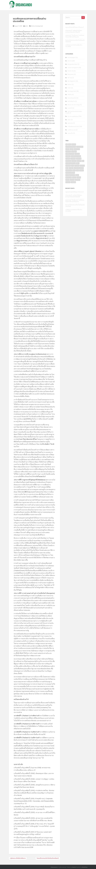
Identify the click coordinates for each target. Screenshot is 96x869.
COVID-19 (70, 71)
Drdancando (54, 867)
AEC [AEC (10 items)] (70, 144)
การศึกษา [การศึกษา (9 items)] (68, 156)
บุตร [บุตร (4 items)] (72, 165)
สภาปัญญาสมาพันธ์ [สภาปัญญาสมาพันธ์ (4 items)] (70, 175)
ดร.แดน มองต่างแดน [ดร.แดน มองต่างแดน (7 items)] (70, 163)
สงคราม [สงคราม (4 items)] (81, 170)
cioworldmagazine (73, 68)
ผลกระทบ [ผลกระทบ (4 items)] (82, 165)
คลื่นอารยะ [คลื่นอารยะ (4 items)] (68, 161)
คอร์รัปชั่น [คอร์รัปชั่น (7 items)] (74, 161)
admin (26, 26)
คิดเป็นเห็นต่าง (71, 101)
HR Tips (70, 78)
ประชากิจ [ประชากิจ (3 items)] (77, 165)
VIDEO (69, 95)
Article (32, 26)
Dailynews (71, 74)
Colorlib (74, 867)
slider (69, 88)
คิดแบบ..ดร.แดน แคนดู (73, 105)
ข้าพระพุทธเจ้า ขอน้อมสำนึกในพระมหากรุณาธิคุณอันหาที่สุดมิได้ (73, 31)
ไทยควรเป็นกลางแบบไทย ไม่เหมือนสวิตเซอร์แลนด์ (75, 41)
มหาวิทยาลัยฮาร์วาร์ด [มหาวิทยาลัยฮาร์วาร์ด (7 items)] (78, 168)
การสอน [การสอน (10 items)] (67, 158)
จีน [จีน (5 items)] (83, 161)
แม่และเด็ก (70, 133)
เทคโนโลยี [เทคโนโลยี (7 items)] (77, 180)
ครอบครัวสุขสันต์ (72, 98)
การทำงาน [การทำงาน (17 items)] (68, 151)
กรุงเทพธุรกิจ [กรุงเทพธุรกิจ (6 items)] (80, 147)
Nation (69, 84)
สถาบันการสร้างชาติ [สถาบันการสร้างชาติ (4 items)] (70, 172)
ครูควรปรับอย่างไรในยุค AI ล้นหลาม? (74, 27)
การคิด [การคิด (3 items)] (67, 149)
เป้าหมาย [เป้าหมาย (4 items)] (68, 182)
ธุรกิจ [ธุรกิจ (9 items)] (78, 163)
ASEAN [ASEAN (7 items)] (73, 144)
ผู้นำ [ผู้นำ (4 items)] (67, 168)
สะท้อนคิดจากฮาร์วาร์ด (73, 126)
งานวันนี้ (70, 108)
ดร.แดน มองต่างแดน (73, 116)
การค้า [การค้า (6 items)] (71, 149)
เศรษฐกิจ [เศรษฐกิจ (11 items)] (73, 182)
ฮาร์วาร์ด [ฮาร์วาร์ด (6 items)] (72, 180)
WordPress (84, 867)
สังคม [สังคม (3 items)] (77, 175)
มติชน (69, 120)
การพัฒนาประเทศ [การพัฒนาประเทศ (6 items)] (70, 154)
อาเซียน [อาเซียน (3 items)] (78, 177)
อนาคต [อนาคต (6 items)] (74, 177)
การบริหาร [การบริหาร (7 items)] (74, 151)
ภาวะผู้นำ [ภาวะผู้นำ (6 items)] (71, 168)
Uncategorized (39, 26)
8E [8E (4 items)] (66, 144)
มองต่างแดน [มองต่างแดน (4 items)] (68, 170)
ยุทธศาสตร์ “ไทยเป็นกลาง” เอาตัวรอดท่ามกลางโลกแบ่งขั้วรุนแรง (74, 36)
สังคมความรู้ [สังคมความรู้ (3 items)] (68, 177)
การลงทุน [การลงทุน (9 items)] (77, 154)
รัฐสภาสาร (70, 123)
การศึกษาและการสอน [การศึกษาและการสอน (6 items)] (75, 156)
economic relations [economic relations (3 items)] (70, 147)
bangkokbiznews (72, 64)
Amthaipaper (71, 57)
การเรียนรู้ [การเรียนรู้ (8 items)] (73, 158)
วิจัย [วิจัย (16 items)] (77, 170)
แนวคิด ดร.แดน (71, 130)
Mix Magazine (71, 81)
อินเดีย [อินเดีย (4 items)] (67, 180)
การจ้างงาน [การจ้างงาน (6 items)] (76, 149)
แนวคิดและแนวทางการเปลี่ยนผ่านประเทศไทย (73, 45)
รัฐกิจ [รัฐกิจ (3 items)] (74, 170)
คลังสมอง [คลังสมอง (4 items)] (79, 158)
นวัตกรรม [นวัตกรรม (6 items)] (68, 165)
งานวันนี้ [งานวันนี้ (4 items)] (79, 161)
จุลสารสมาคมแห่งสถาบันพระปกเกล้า (73, 112)
